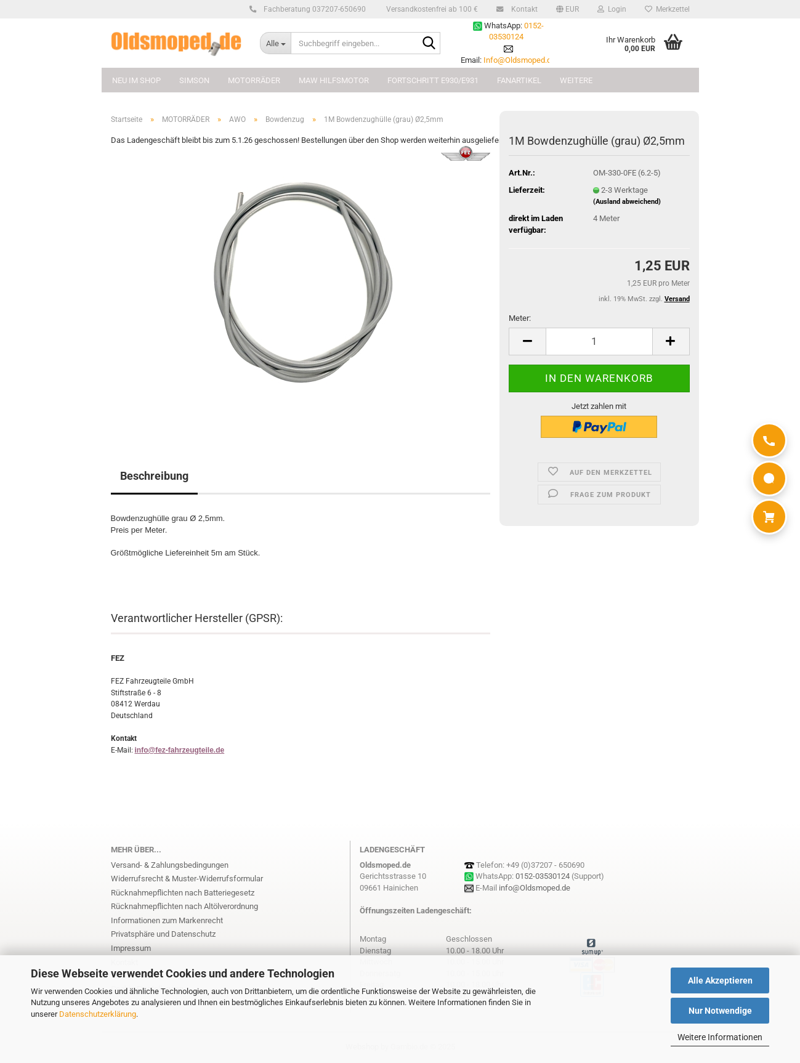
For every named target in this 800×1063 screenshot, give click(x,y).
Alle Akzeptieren (720, 980)
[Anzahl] (599, 341)
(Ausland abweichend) (627, 202)
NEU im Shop (136, 80)
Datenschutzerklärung (97, 1014)
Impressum (131, 948)
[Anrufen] (769, 440)
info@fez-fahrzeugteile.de (180, 750)
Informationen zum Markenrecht (167, 920)
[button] (567, 9)
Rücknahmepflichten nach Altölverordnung (184, 906)
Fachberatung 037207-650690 (313, 9)
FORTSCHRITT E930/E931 (433, 80)
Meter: (520, 318)
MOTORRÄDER (254, 80)
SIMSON (194, 80)
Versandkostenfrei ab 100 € (431, 9)
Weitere (576, 80)
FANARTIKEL (519, 80)
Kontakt (522, 9)
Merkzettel (667, 9)
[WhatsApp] (769, 479)
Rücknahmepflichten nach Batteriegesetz (182, 892)
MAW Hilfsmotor (334, 80)
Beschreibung (154, 475)
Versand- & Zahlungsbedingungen (169, 865)
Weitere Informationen (719, 1037)
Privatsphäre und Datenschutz (163, 934)
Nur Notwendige (720, 1011)
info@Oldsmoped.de (534, 887)
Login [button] (611, 9)
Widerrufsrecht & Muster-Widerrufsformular (187, 878)
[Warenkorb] (769, 517)
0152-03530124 (542, 876)
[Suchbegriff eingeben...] (275, 43)
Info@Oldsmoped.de (519, 60)
